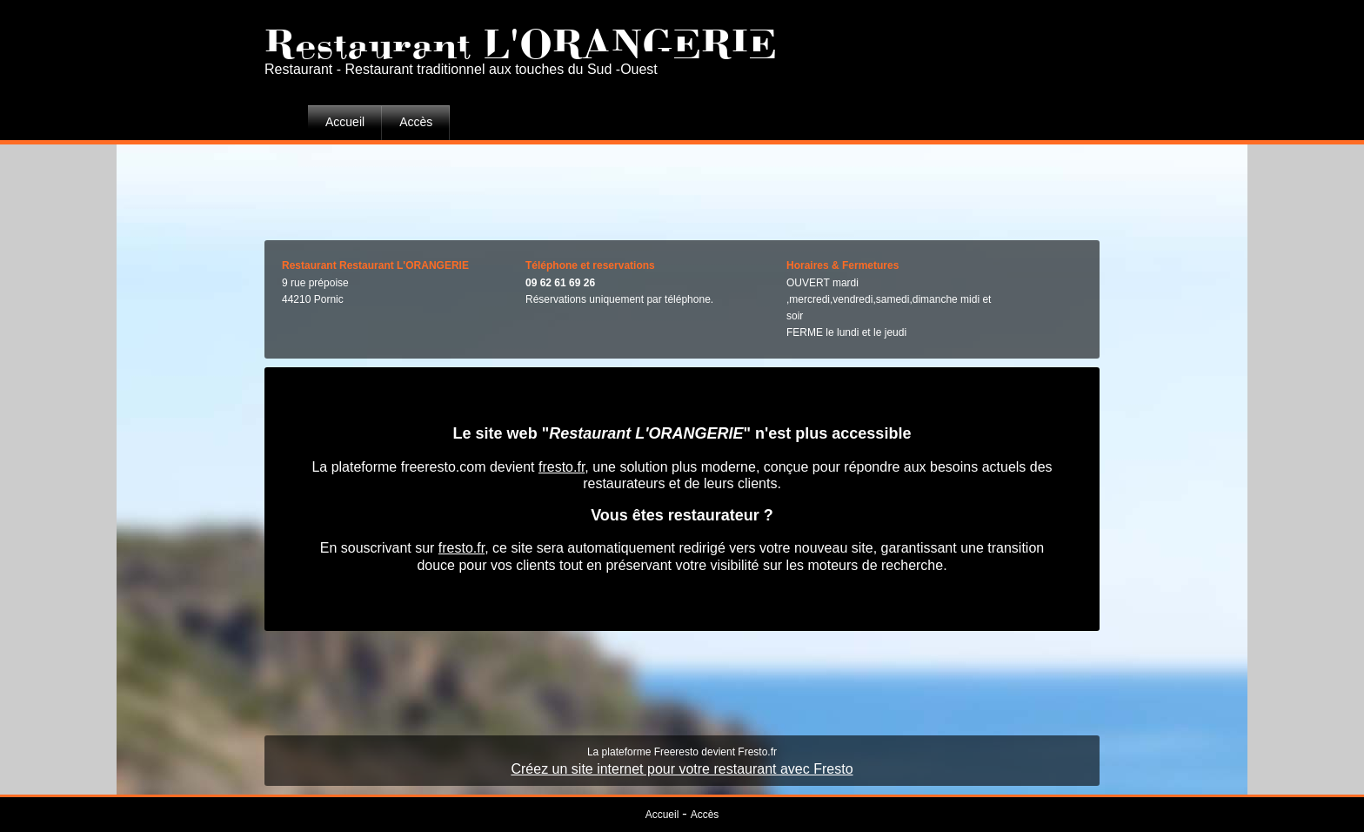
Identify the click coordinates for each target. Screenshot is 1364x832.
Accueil (344, 122)
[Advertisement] (682, 187)
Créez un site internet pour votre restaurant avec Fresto (681, 769)
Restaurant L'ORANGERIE (520, 38)
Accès (415, 122)
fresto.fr (561, 467)
